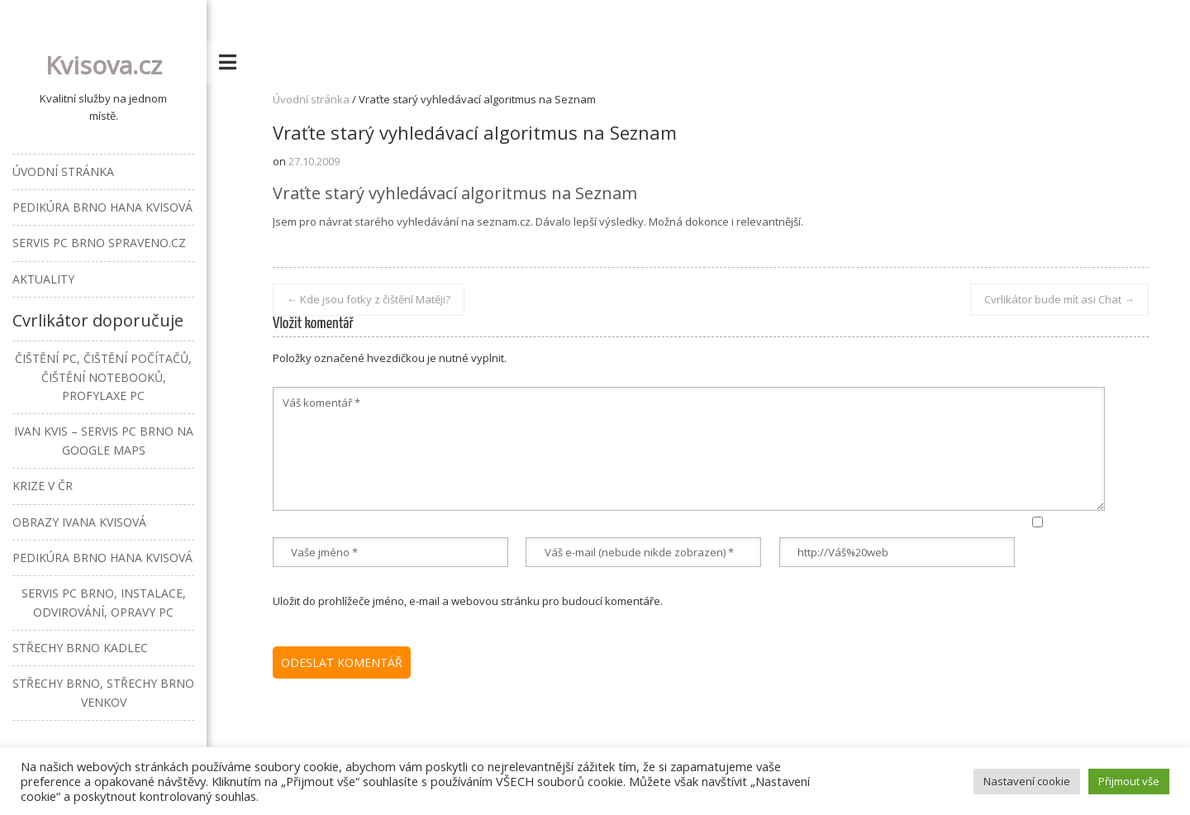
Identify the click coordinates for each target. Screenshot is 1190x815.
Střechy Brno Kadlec (80, 647)
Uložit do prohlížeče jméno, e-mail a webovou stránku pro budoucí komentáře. (468, 600)
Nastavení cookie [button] (1026, 781)
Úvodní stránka (311, 99)
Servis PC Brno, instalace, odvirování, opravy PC (103, 602)
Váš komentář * (689, 449)
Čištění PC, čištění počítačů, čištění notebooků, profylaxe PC (103, 376)
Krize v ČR (42, 485)
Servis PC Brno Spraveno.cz (99, 242)
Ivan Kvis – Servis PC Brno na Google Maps (103, 440)
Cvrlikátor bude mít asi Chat (1059, 299)
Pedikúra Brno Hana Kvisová (102, 207)
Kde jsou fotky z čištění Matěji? (368, 299)
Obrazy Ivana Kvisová (79, 522)
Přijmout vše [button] (1128, 781)
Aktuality (43, 279)
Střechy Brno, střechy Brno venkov (103, 692)
